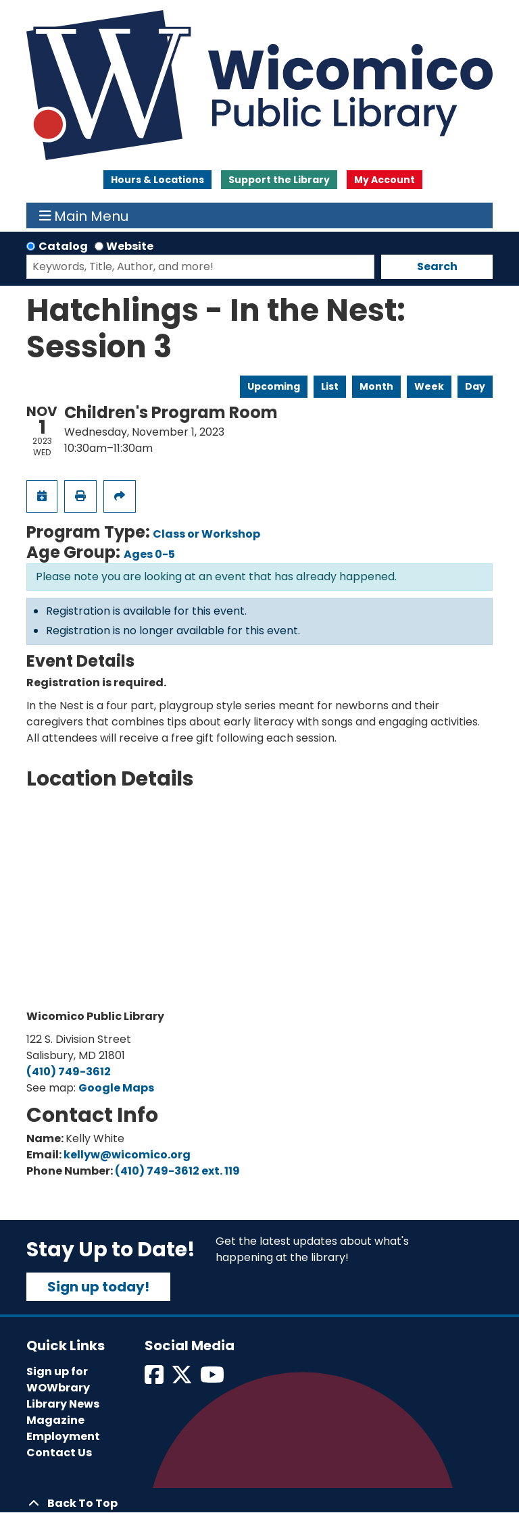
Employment (63, 1436)
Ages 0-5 (149, 554)
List (330, 386)
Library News (62, 1404)
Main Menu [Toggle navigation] (84, 215)
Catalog (63, 246)
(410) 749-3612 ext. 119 (177, 1171)
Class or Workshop (206, 534)
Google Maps (116, 1088)
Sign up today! (98, 1286)
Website (129, 246)
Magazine (55, 1420)
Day (475, 386)
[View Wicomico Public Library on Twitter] (183, 1379)
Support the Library (279, 179)
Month (376, 386)
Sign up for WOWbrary (58, 1379)
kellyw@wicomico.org (127, 1154)
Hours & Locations (157, 179)
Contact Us (59, 1452)
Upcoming (273, 386)
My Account (384, 179)
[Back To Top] (259, 1503)
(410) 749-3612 (68, 1071)
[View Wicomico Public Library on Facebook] (155, 1379)
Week (429, 386)
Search (437, 266)
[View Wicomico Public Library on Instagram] (213, 1379)
